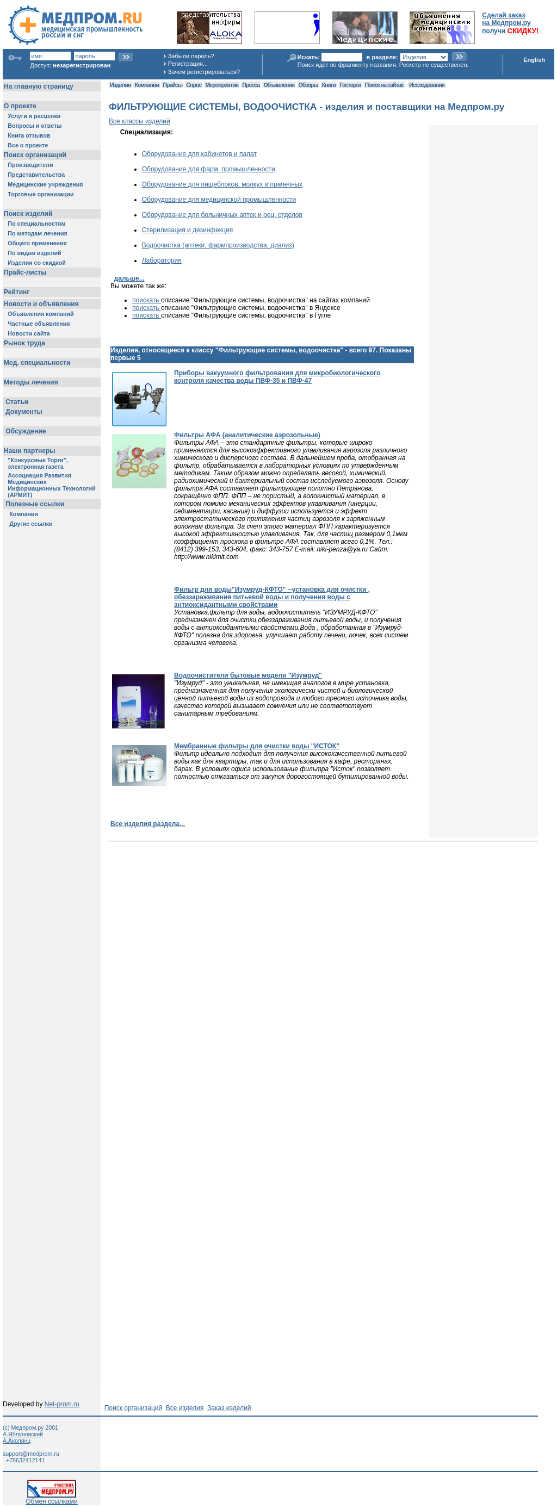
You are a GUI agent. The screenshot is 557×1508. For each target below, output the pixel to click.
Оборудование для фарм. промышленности (208, 169)
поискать (146, 300)
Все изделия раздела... (147, 824)
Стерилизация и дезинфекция (187, 230)
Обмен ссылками (52, 1498)
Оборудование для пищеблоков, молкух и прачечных (222, 184)
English (534, 60)
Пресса (251, 85)
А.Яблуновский (23, 1434)
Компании (146, 85)
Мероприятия (222, 85)
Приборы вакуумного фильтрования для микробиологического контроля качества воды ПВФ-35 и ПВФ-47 (277, 376)
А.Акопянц (16, 1440)
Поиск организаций (133, 1408)
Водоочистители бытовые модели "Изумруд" (248, 675)
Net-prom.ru (62, 1404)
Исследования (426, 85)
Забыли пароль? (191, 56)
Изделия (120, 85)
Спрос (193, 85)
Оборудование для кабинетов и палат (199, 154)
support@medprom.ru (31, 1453)
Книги (329, 85)
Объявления (278, 85)
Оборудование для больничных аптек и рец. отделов (222, 215)
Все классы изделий (139, 121)
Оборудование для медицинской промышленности (219, 199)
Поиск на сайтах (384, 85)
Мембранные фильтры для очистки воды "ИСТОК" (256, 746)
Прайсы (172, 85)
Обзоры (308, 85)
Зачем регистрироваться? (204, 72)
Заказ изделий (229, 1408)
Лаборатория (162, 260)
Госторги (350, 85)
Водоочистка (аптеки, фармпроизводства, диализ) (218, 245)
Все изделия (184, 1408)
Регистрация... (188, 63)
